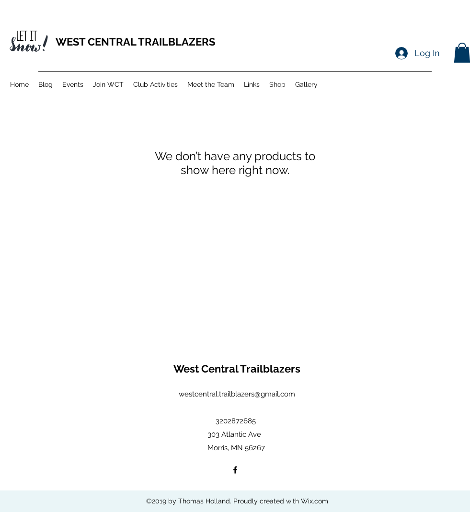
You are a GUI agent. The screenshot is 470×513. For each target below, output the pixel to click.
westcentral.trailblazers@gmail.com (237, 394)
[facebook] (235, 470)
